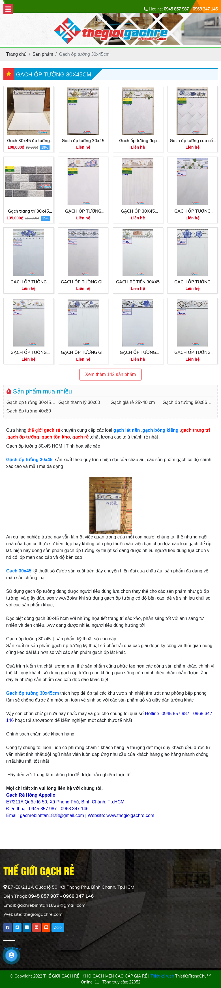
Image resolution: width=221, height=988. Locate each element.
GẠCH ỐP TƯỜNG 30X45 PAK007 (192, 211)
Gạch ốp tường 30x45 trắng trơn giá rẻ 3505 (83, 141)
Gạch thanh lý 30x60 (79, 402)
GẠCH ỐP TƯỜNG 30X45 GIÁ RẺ (192, 353)
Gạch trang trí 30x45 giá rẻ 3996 (28, 211)
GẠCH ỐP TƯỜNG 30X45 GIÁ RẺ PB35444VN (192, 282)
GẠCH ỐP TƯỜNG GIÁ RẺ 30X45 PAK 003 (83, 282)
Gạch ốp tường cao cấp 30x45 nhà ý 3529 (192, 141)
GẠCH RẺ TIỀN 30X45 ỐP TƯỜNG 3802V (138, 282)
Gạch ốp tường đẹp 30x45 (138, 141)
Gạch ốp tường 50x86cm (187, 402)
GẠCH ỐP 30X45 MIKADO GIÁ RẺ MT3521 (138, 211)
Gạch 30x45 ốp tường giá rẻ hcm (28, 141)
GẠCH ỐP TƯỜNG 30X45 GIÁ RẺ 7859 (28, 353)
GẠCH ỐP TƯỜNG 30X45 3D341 (28, 282)
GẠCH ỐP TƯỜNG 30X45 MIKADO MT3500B (83, 211)
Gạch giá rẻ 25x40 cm (133, 402)
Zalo (58, 927)
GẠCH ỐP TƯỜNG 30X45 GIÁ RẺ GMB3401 (138, 353)
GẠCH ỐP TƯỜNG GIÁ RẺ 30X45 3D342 (83, 353)
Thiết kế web (162, 976)
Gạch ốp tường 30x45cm (32, 402)
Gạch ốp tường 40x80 (29, 411)
